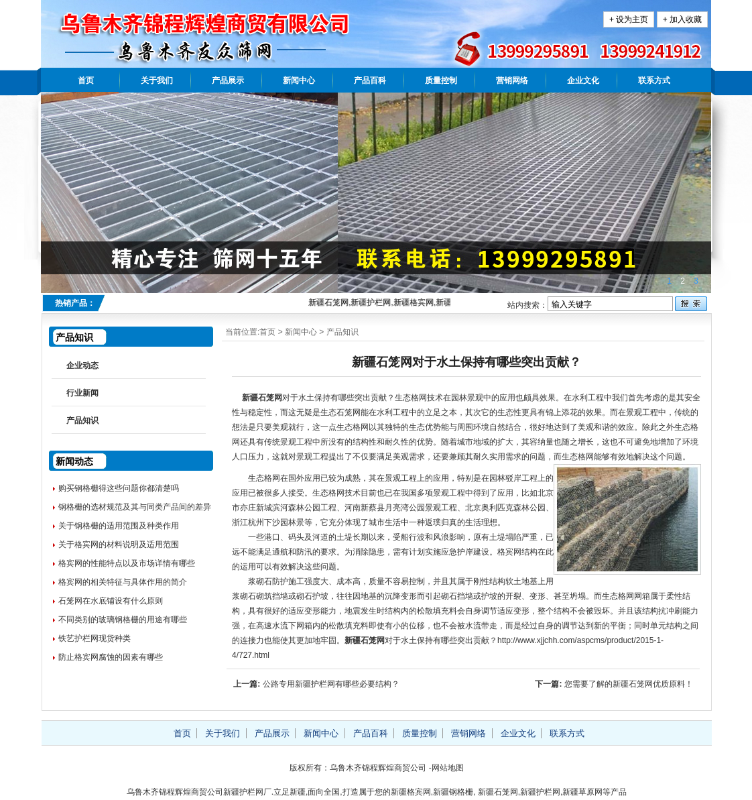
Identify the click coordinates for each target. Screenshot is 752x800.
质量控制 (441, 80)
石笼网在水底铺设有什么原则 (110, 601)
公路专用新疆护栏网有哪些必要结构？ (331, 684)
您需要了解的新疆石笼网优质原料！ (628, 684)
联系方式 (654, 80)
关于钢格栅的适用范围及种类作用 (118, 525)
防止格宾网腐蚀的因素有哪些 (110, 657)
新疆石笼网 (262, 397)
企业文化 (583, 80)
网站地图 (448, 768)
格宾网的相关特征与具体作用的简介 (122, 582)
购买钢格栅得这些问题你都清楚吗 (118, 488)
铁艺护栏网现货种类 (94, 638)
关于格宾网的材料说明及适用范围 (118, 544)
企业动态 (82, 365)
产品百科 (370, 80)
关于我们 (157, 80)
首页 (86, 80)
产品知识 (342, 332)
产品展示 (228, 80)
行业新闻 (82, 393)
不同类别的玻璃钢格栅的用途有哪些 (122, 619)
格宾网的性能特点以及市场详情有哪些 (126, 563)
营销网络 (512, 80)
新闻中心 (299, 80)
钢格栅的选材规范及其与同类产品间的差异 (134, 507)
